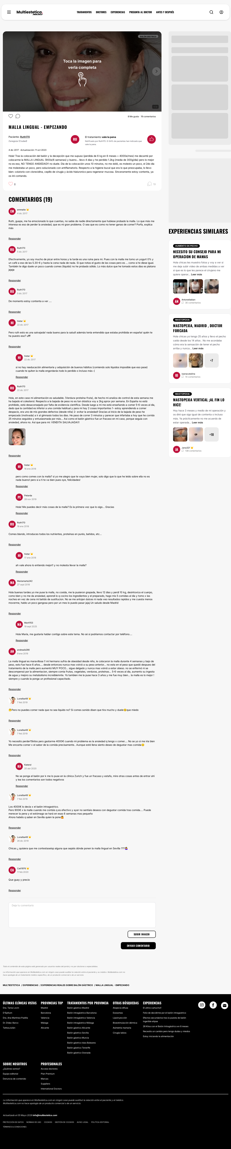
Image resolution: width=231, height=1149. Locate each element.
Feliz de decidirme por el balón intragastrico (164, 1012)
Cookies (48, 1122)
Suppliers (45, 1083)
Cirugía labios (119, 1032)
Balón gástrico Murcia (78, 1037)
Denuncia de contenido (14, 1078)
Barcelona (46, 1012)
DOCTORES (101, 12)
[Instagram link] (201, 1006)
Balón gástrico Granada (79, 1052)
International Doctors (51, 1088)
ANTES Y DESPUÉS (165, 12)
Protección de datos (13, 1122)
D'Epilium (7, 1012)
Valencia (45, 1017)
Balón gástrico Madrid (78, 1007)
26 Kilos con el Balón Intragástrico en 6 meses (165, 1026)
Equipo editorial (10, 1073)
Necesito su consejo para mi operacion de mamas (197, 254)
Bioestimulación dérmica (125, 1022)
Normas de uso (33, 1122)
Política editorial (100, 1122)
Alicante (45, 1027)
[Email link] (224, 1005)
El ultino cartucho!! (152, 1007)
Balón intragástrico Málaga (80, 1022)
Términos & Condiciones (14, 1127)
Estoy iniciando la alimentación (158, 1036)
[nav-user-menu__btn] (221, 12)
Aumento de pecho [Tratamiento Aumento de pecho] (186, 245)
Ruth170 (25, 136)
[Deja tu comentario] (82, 915)
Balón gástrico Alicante (78, 1027)
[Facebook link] (213, 1006)
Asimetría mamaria (122, 1027)
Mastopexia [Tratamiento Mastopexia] (182, 319)
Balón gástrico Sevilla (78, 1032)
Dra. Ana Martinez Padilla (15, 1017)
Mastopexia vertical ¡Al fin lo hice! (198, 402)
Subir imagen (142, 934)
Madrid (44, 1007)
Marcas (44, 1078)
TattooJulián (9, 1027)
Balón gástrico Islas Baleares (81, 1042)
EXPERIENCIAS (118, 12)
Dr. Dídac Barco (10, 1022)
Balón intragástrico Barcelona (82, 1012)
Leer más (196, 274)
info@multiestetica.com (45, 1115)
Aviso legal (82, 1122)
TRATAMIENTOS (84, 12)
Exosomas (118, 1012)
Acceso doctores (49, 1068)
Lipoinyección (120, 1017)
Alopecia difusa (120, 1007)
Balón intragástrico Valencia (81, 1017)
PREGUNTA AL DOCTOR (140, 12)
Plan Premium (48, 1073)
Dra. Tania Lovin (11, 1007)
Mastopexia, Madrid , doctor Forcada (197, 328)
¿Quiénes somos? (11, 1068)
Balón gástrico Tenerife (78, 1047)
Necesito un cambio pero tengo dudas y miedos (166, 1031)
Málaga (44, 1022)
